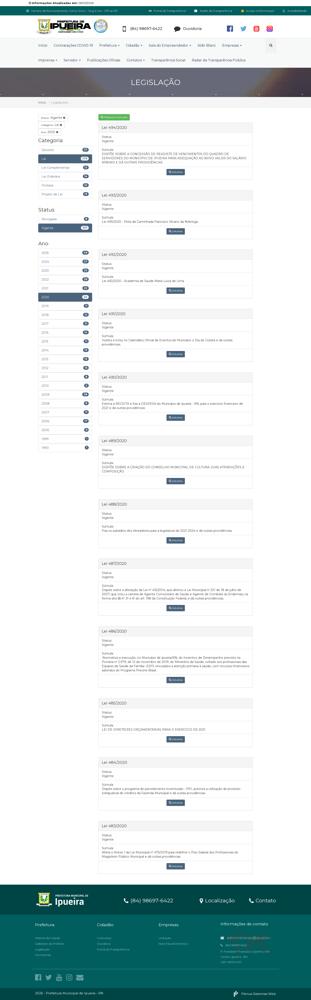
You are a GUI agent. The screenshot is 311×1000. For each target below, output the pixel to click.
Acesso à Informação (257, 10)
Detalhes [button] (176, 172)
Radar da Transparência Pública (219, 60)
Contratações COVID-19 (73, 45)
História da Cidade (47, 938)
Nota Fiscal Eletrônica (173, 943)
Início (42, 45)
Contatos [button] (136, 60)
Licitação (165, 938)
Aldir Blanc (207, 45)
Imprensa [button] (47, 60)
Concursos (104, 938)
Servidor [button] (72, 60)
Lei (51, 125)
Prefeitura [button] (109, 45)
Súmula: (108, 150)
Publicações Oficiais (103, 60)
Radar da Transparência (213, 10)
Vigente (53, 118)
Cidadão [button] (134, 45)
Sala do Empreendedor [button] (170, 45)
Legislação (42, 949)
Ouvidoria (103, 943)
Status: (107, 137)
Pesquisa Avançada (114, 117)
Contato (262, 900)
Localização (217, 900)
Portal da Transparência (167, 10)
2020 (49, 132)
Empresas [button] (232, 45)
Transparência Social (168, 60)
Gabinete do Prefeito (49, 943)
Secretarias (43, 955)
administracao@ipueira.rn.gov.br (253, 938)
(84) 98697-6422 (148, 900)
